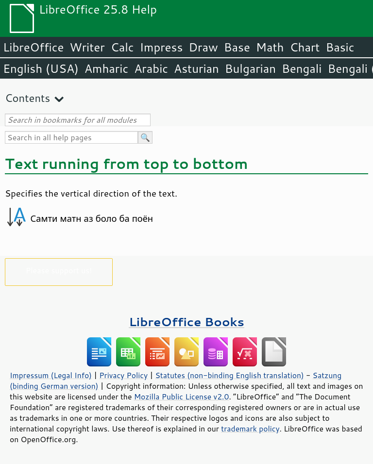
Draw (203, 47)
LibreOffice (33, 47)
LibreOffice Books (186, 321)
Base (237, 47)
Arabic (151, 68)
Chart (304, 47)
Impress (161, 47)
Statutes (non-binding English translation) (229, 375)
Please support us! (59, 270)
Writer (86, 47)
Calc (122, 47)
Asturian (196, 68)
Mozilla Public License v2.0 (181, 396)
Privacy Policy (123, 375)
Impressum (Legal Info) (51, 375)
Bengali (302, 68)
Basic (339, 47)
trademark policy (250, 428)
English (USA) (41, 68)
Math (270, 47)
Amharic (106, 68)
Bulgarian (250, 68)
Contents (27, 97)
